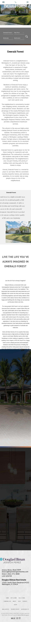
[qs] (19, 32)
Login (15, 604)
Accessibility (25, 609)
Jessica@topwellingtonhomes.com (15, 571)
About (14, 601)
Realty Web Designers (23, 615)
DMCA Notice (5, 609)
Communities (7, 601)
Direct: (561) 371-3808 (11, 574)
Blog (19, 601)
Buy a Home (14, 598)
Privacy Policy (15, 609)
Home (7, 598)
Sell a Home (22, 598)
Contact (25, 601)
